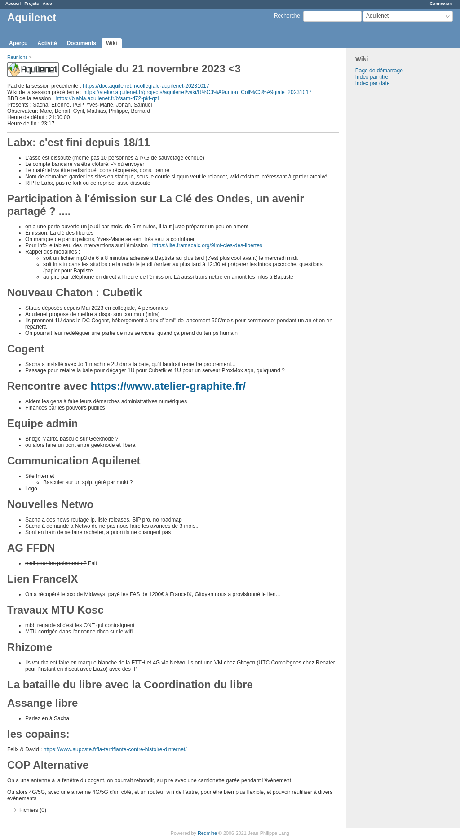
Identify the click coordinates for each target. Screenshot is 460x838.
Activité (47, 43)
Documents (81, 43)
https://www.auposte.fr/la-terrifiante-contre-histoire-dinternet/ (115, 749)
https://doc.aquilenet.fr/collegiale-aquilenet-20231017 (146, 86)
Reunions (17, 57)
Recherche (287, 16)
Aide (47, 3)
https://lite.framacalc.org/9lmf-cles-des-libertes (207, 245)
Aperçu (18, 43)
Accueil (13, 3)
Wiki (111, 43)
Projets (31, 3)
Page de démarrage (379, 70)
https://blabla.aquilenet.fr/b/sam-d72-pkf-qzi (107, 98)
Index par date (372, 83)
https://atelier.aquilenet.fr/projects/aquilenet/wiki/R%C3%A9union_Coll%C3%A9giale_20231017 (197, 92)
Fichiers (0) (32, 810)
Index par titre (371, 77)
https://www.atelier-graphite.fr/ (168, 386)
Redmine (207, 833)
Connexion (440, 3)
